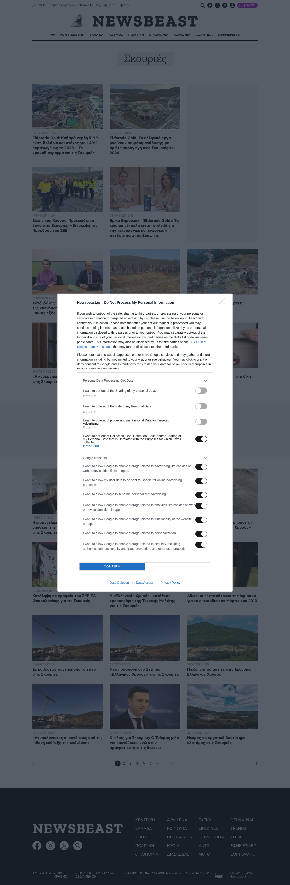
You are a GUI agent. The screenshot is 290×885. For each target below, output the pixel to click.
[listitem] (145, 380)
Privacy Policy (170, 582)
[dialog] (145, 442)
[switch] (201, 390)
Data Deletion (119, 582)
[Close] (223, 303)
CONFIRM (112, 566)
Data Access (145, 582)
